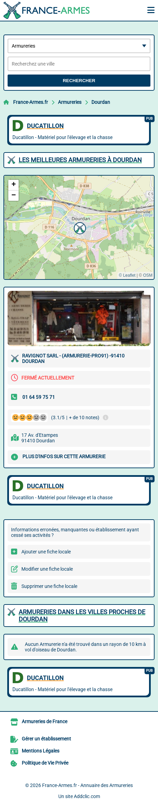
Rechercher (79, 80)
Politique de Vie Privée (45, 763)
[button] (79, 227)
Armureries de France (44, 721)
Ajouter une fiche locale (46, 551)
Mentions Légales (40, 751)
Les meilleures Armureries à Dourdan (80, 160)
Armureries (69, 102)
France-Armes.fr (30, 102)
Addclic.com (87, 796)
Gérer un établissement (46, 738)
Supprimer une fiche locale (49, 586)
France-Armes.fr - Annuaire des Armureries (87, 785)
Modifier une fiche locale (47, 569)
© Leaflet (127, 275)
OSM (147, 275)
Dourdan (100, 102)
